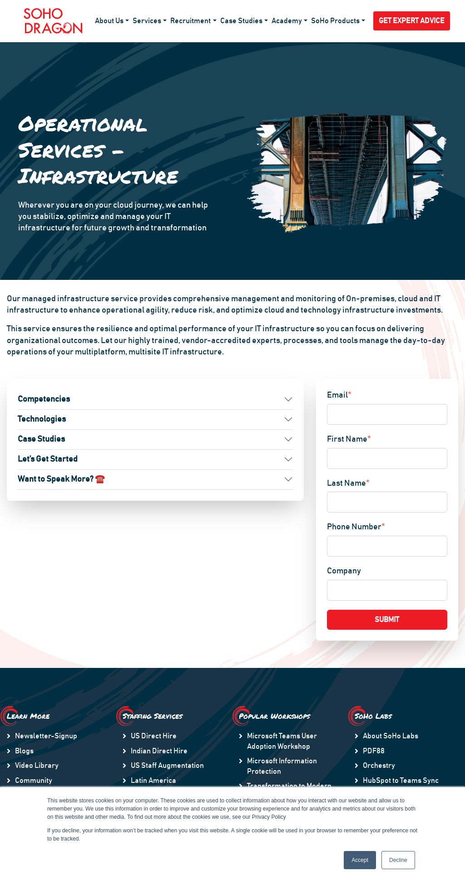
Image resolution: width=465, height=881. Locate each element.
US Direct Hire (154, 736)
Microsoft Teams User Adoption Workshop (282, 741)
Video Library (37, 765)
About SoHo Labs (390, 736)
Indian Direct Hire (159, 751)
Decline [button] (398, 860)
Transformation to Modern (289, 786)
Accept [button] (359, 860)
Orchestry (379, 765)
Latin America (153, 780)
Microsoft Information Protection (282, 766)
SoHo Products (335, 21)
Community (33, 780)
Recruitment (190, 21)
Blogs (24, 751)
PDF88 (374, 751)
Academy (287, 21)
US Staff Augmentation (167, 765)
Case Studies (241, 21)
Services (147, 21)
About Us (109, 21)
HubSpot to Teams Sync (401, 780)
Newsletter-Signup (46, 736)
